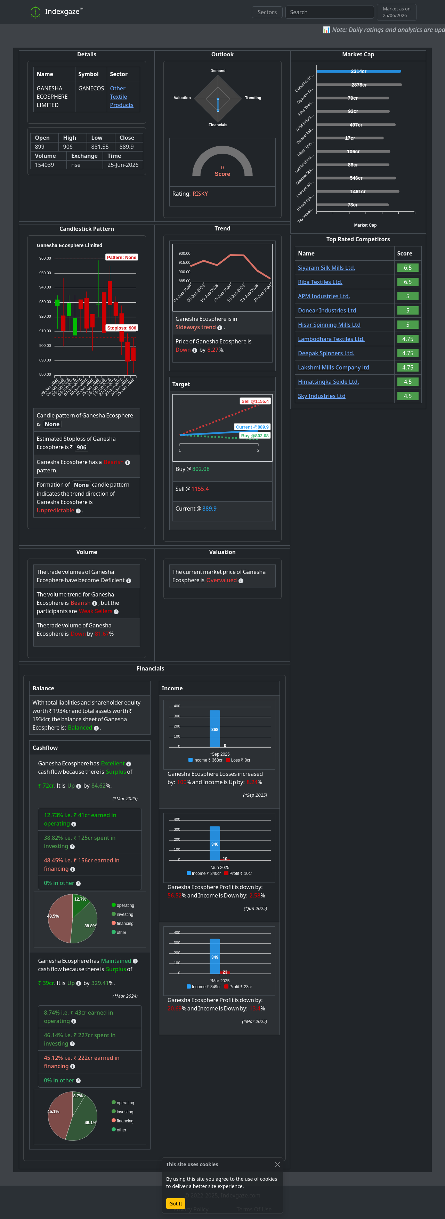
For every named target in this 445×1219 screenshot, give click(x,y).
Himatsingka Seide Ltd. (328, 381)
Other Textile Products (122, 96)
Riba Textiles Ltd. (320, 282)
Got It (175, 1203)
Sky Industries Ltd (322, 396)
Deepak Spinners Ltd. (326, 353)
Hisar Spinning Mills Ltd (329, 324)
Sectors (267, 12)
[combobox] (329, 12)
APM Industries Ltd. (324, 296)
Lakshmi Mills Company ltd (333, 367)
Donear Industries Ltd (327, 310)
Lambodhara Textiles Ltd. (331, 339)
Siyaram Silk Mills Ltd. (326, 267)
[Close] (277, 1164)
